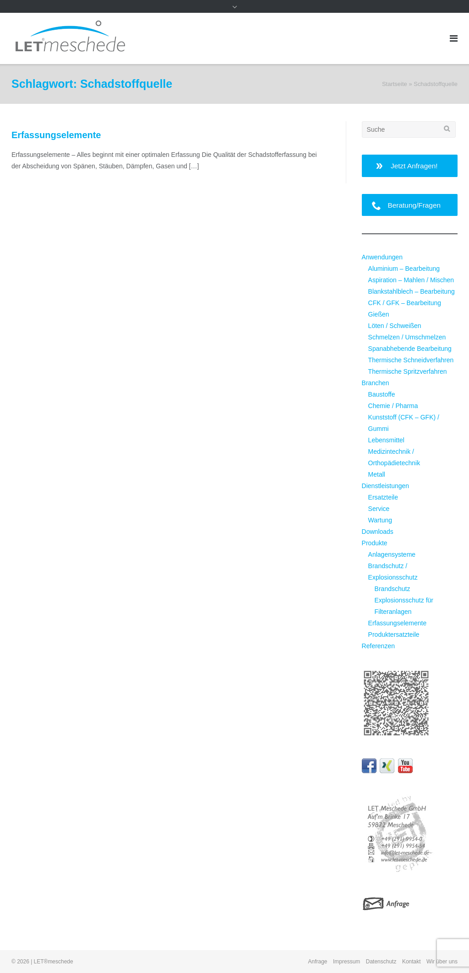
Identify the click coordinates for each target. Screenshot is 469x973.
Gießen (378, 314)
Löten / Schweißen (394, 325)
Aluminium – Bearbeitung (404, 268)
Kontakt (411, 961)
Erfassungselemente (56, 135)
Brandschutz (392, 588)
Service (379, 508)
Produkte (374, 543)
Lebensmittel (386, 440)
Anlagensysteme (392, 554)
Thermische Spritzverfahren (407, 371)
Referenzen (378, 646)
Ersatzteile (383, 497)
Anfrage (317, 961)
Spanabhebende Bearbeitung (410, 348)
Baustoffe (381, 394)
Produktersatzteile (394, 634)
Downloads (377, 531)
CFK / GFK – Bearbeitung (405, 302)
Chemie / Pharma (393, 405)
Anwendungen (382, 257)
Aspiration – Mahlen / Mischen (411, 280)
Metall (376, 474)
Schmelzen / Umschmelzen (407, 337)
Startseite (394, 84)
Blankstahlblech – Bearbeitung (411, 291)
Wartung (380, 520)
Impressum (346, 961)
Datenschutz (381, 961)
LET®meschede (53, 961)
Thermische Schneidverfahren (411, 360)
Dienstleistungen (385, 485)
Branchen (375, 383)
